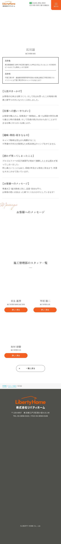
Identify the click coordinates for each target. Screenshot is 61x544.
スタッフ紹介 (12, 386)
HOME (4, 386)
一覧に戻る (30, 368)
